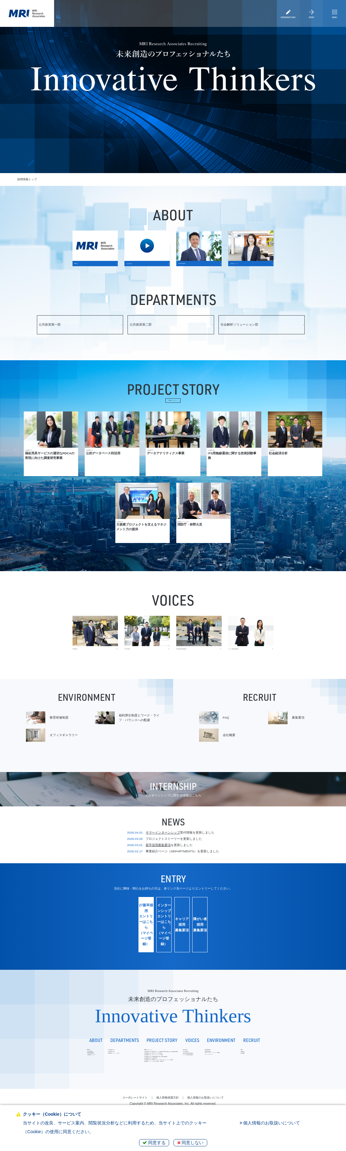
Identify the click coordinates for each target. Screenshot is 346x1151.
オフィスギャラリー (263, 1073)
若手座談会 (220, 1058)
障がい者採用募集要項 (263, 945)
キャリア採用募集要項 (203, 945)
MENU (334, 22)
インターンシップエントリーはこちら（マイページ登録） (142, 945)
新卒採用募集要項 (158, 879)
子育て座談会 (221, 1063)
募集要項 (309, 1063)
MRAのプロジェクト (172, 420)
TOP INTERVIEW (40, 1069)
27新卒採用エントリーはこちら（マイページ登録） (82, 945)
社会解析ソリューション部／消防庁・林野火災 (132, 1097)
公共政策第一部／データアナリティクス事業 (131, 1075)
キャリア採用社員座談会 (228, 1075)
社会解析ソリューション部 (79, 1069)
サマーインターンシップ (163, 867)
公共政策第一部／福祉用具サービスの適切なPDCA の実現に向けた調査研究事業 (154, 1063)
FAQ (306, 1058)
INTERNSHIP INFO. (288, 22)
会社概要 (309, 1069)
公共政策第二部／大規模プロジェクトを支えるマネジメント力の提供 (146, 1091)
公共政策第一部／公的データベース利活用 (130, 1069)
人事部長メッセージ (41, 1075)
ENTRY (311, 22)
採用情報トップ (27, 179)
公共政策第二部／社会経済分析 (123, 1086)
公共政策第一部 (72, 1058)
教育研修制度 (259, 1058)
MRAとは (35, 1058)
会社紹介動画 (37, 1063)
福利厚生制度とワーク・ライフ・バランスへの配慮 (273, 1065)
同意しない (190, 1142)
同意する (154, 1142)
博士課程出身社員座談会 (228, 1069)
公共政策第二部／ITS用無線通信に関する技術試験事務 (138, 1080)
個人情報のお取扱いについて (270, 1122)
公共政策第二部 (72, 1063)
